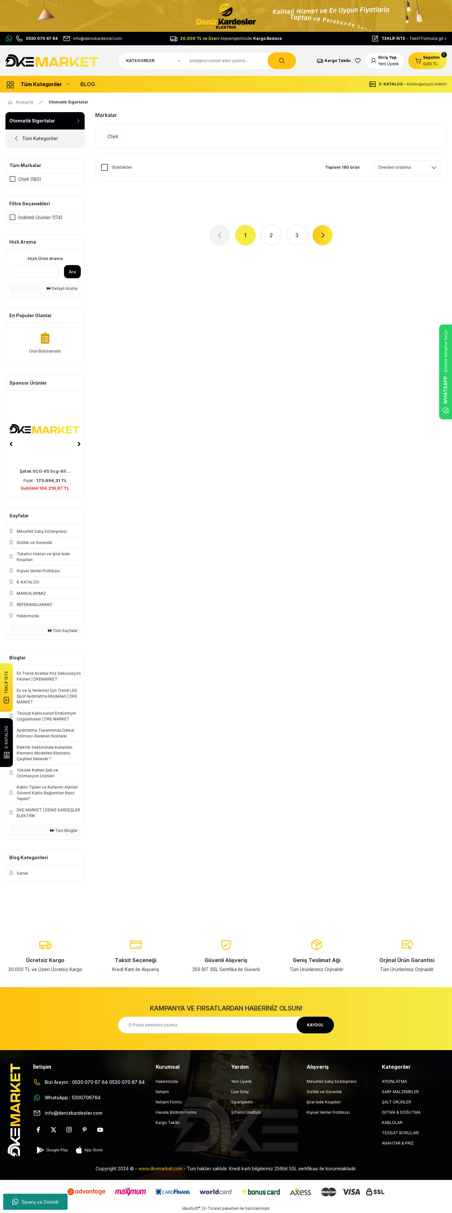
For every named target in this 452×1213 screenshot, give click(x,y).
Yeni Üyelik (241, 1081)
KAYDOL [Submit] (315, 1024)
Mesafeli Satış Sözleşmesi (331, 1081)
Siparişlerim (242, 1102)
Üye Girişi (240, 1091)
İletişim (162, 1091)
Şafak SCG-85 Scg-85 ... (45, 471)
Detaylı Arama (62, 288)
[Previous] (11, 444)
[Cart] (427, 60)
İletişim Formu (169, 1102)
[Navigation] (37, 84)
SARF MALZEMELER (400, 1091)
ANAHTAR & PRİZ (398, 1143)
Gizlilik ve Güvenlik (324, 1091)
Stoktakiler (122, 167)
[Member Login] (384, 60)
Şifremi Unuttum (246, 1112)
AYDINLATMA (394, 1081)
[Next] (79, 444)
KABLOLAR (392, 1122)
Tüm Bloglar (64, 830)
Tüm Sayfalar (63, 630)
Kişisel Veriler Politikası (328, 1112)
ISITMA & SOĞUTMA (401, 1112)
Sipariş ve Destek (35, 1201)
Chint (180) (29, 179)
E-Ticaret (212, 1208)
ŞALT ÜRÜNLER (396, 1102)
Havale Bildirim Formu (176, 1112)
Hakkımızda (167, 1081)
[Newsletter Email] (226, 1025)
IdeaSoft (191, 1208)
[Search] (240, 60)
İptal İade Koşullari (324, 1102)
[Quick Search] (34, 271)
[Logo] (52, 60)
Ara (72, 271)
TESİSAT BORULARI (400, 1132)
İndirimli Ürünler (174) (40, 217)
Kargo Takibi (168, 1122)
